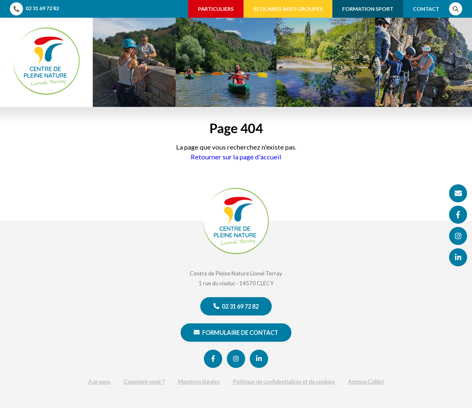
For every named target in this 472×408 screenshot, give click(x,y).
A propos (99, 381)
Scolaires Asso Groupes (288, 9)
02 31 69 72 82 (236, 306)
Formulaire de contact (236, 332)
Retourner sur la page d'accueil (236, 157)
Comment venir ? (144, 381)
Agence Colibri (366, 381)
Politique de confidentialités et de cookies (284, 381)
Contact (426, 9)
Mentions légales (199, 381)
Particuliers (216, 9)
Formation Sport (367, 9)
